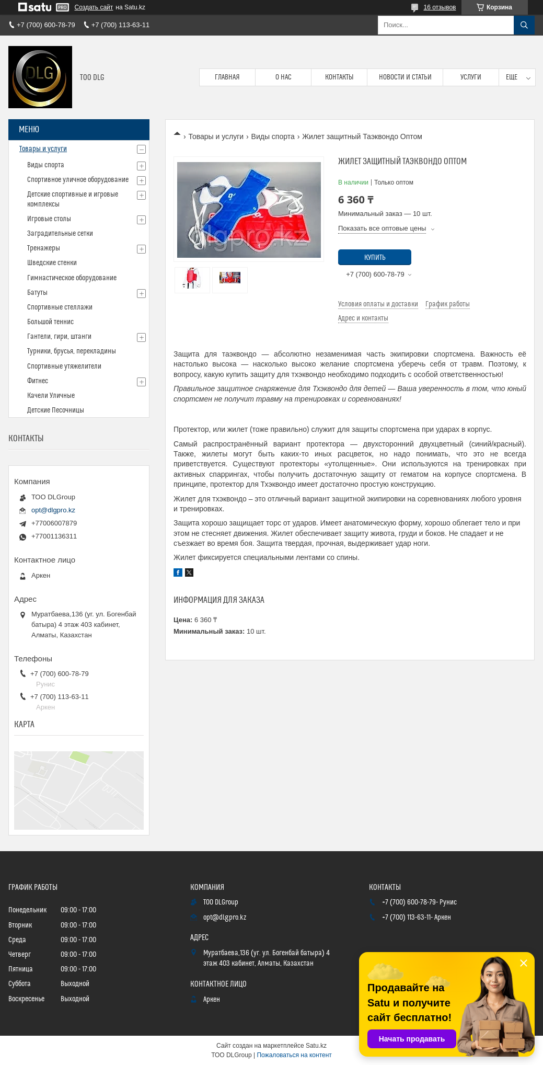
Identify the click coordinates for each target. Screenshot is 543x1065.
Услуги (470, 77)
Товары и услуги (216, 136)
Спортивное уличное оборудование (78, 180)
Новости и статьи (405, 77)
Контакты (339, 77)
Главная (227, 77)
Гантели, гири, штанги (59, 337)
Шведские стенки (52, 263)
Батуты (37, 293)
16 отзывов (439, 7)
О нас (283, 77)
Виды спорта (273, 136)
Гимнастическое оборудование (72, 278)
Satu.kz (316, 1045)
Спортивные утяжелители (64, 366)
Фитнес (37, 381)
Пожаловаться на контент (294, 1055)
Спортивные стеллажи (60, 307)
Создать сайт (94, 7)
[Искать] (524, 25)
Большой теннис (50, 322)
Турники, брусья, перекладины (71, 351)
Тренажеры (43, 248)
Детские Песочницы (55, 410)
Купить (375, 258)
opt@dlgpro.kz (53, 510)
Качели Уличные (51, 396)
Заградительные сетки (60, 234)
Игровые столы (49, 219)
